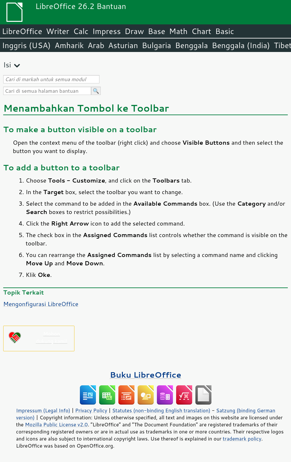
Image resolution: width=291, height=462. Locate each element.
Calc (81, 31)
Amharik (69, 45)
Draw (134, 31)
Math (178, 31)
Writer (57, 31)
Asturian (123, 45)
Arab (96, 45)
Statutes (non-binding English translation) (161, 410)
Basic (224, 31)
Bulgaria (156, 45)
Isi (7, 65)
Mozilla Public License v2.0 (56, 424)
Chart (201, 31)
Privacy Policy (91, 410)
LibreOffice (22, 31)
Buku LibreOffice (145, 374)
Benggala (191, 45)
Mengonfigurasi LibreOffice (40, 304)
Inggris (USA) (26, 45)
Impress (106, 31)
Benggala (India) (241, 45)
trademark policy (242, 438)
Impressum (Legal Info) (43, 410)
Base (156, 31)
